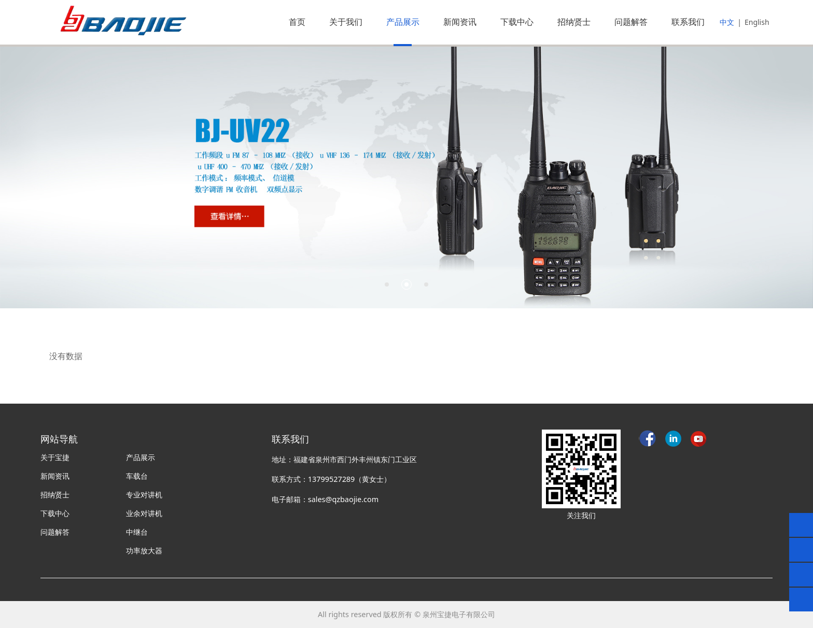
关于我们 (345, 21)
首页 (297, 21)
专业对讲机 (144, 494)
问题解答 (631, 21)
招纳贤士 (574, 21)
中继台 (137, 532)
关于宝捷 (54, 457)
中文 (727, 22)
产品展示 (402, 21)
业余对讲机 (144, 513)
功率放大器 (144, 550)
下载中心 (517, 21)
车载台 (137, 476)
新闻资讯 (459, 21)
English (757, 22)
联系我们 (688, 21)
